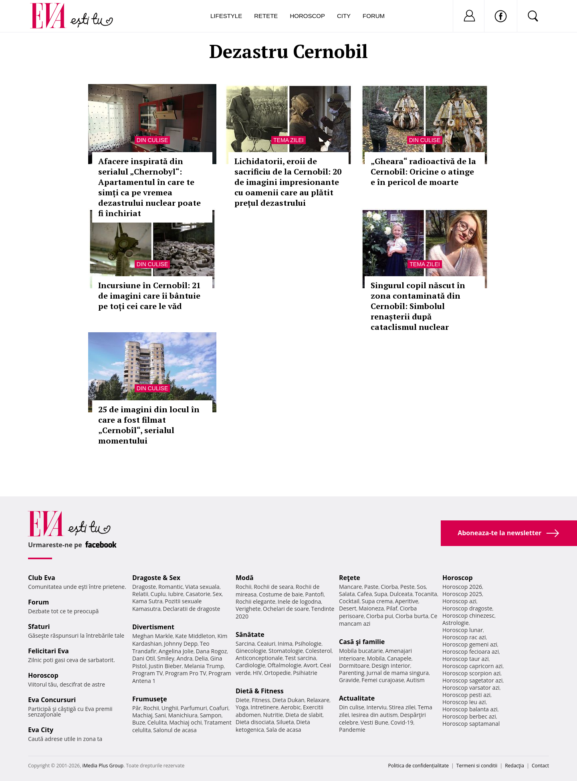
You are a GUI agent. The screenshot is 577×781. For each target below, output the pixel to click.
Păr (136, 708)
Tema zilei (288, 140)
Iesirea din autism (374, 715)
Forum (374, 15)
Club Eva (41, 577)
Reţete (349, 577)
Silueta (285, 722)
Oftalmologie (284, 665)
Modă (245, 577)
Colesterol (318, 651)
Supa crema (377, 601)
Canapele (399, 658)
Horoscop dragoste (467, 608)
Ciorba (389, 586)
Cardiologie (250, 665)
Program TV (147, 673)
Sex (217, 594)
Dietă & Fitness (260, 691)
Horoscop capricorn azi (472, 666)
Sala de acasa (283, 729)
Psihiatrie (305, 673)
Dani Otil (143, 658)
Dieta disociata (255, 722)
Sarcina (245, 643)
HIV (257, 673)
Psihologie (308, 643)
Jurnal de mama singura (398, 673)
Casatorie (198, 594)
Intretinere (264, 707)
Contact (540, 765)
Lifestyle (226, 15)
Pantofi (314, 594)
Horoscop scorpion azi (471, 673)
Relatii (140, 594)
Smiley (165, 658)
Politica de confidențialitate (418, 765)
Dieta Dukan (288, 700)
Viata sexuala (202, 586)
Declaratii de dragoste (191, 608)
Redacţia (514, 765)
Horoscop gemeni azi (469, 644)
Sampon (211, 715)
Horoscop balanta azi (469, 709)
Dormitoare (354, 665)
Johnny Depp (181, 643)
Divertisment (153, 626)
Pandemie (352, 729)
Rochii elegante (255, 601)
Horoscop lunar (462, 630)
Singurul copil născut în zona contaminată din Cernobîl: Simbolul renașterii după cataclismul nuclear (418, 306)
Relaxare (318, 700)
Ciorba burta (411, 616)
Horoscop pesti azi (466, 695)
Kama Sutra (147, 601)
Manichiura (183, 715)
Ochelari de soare (286, 608)
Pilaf (391, 608)
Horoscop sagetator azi (472, 680)
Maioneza (371, 608)
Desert (347, 608)
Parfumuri (194, 708)
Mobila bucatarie (361, 651)
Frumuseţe (149, 699)
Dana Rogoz (211, 651)
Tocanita (426, 594)
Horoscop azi (459, 601)
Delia (201, 658)
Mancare (350, 586)
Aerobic (291, 707)
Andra (185, 658)
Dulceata (400, 594)
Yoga (242, 707)
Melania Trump (204, 666)
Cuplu (158, 594)
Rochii (151, 708)
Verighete (248, 608)
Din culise (152, 140)
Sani (160, 715)
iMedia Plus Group (102, 765)
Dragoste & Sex (156, 577)
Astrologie (455, 622)
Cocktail (349, 601)
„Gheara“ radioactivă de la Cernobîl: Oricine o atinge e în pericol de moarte (423, 171)
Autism (415, 680)
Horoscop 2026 (462, 586)
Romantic (170, 586)
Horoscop (307, 15)
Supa (380, 594)
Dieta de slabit (304, 715)
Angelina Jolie (176, 651)
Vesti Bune (374, 722)
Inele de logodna (299, 601)
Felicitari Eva (48, 650)
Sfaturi (39, 626)
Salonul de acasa (175, 730)
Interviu (377, 707)
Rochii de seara (273, 586)
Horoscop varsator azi (470, 687)
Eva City (40, 729)
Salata (347, 594)
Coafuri (218, 708)
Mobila (376, 658)
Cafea (364, 594)
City (344, 15)
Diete (242, 700)
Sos (421, 586)
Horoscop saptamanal (471, 723)
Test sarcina (300, 658)
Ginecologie (251, 651)
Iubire (175, 594)
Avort (310, 665)
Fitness (261, 700)
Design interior (390, 665)
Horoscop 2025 (462, 594)
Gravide (349, 680)
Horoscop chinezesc (468, 615)
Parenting (351, 673)
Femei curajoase (382, 680)
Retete (266, 15)
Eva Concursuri (52, 699)
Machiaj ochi (185, 722)
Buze (138, 722)
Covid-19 (402, 722)
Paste (371, 586)
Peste (407, 586)
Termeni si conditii (477, 765)
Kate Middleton (195, 636)
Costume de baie (281, 594)
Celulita (157, 722)
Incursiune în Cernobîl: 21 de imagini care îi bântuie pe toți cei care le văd (149, 295)
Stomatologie (285, 651)
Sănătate (250, 634)
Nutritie (273, 715)
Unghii (169, 708)
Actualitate (357, 698)
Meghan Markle (152, 636)
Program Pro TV (185, 673)
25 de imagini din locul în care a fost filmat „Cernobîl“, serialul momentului (149, 425)
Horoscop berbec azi (469, 716)
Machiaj (142, 715)
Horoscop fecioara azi (470, 651)
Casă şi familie (362, 641)
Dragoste (144, 586)
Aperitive (406, 601)
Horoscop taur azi (465, 659)
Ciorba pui (379, 616)
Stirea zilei (402, 707)
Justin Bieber (165, 666)
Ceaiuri (266, 643)
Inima (285, 643)
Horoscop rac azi (464, 637)
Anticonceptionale (259, 658)
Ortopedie (277, 673)
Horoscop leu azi (464, 702)
